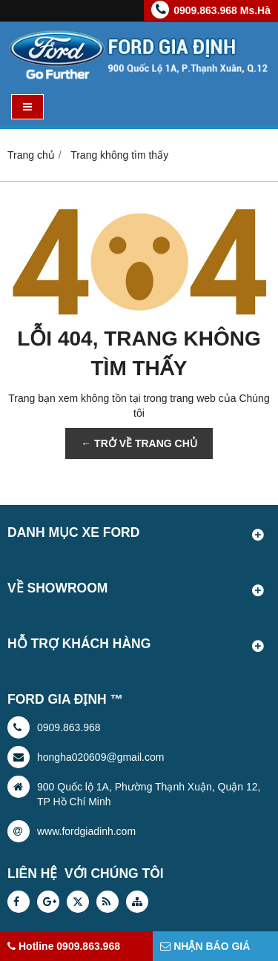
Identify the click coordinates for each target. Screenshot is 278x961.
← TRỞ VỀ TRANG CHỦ (139, 443)
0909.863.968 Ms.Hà (222, 10)
